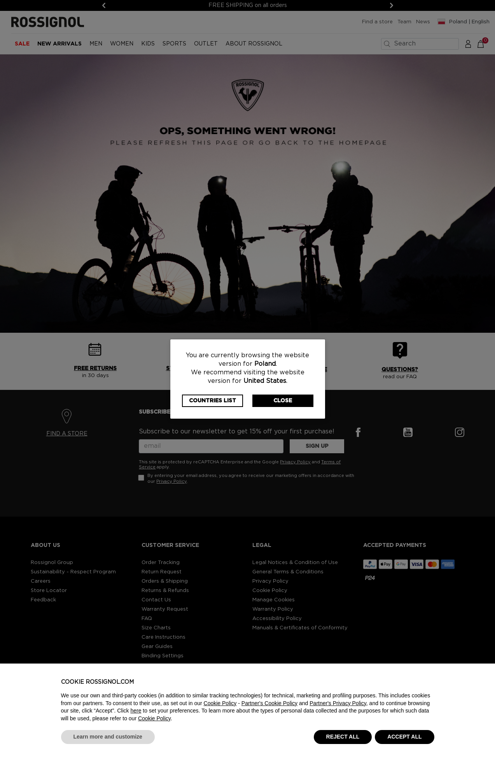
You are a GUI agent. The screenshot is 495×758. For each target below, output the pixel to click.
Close (282, 400)
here (135, 710)
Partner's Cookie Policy (269, 703)
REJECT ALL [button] (343, 737)
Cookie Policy (220, 703)
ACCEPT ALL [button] (404, 737)
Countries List (212, 400)
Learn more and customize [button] (107, 737)
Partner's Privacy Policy (338, 703)
